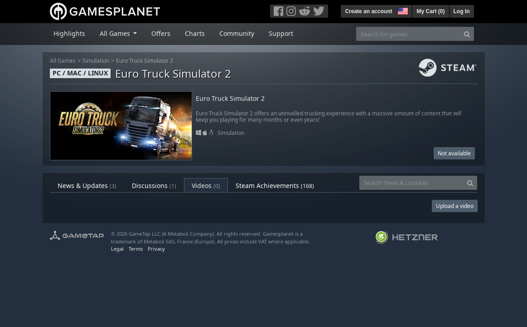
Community (236, 33)
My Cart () (430, 11)
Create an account (368, 11)
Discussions (154, 185)
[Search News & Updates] (411, 183)
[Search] (467, 34)
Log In (462, 11)
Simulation (95, 60)
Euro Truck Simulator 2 (144, 60)
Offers (160, 33)
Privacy (156, 248)
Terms (136, 248)
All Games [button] (116, 33)
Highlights (69, 33)
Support (281, 33)
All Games (63, 60)
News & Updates (87, 185)
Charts (195, 33)
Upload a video (455, 206)
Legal (117, 248)
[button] (402, 10)
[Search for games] (408, 34)
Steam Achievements (275, 185)
